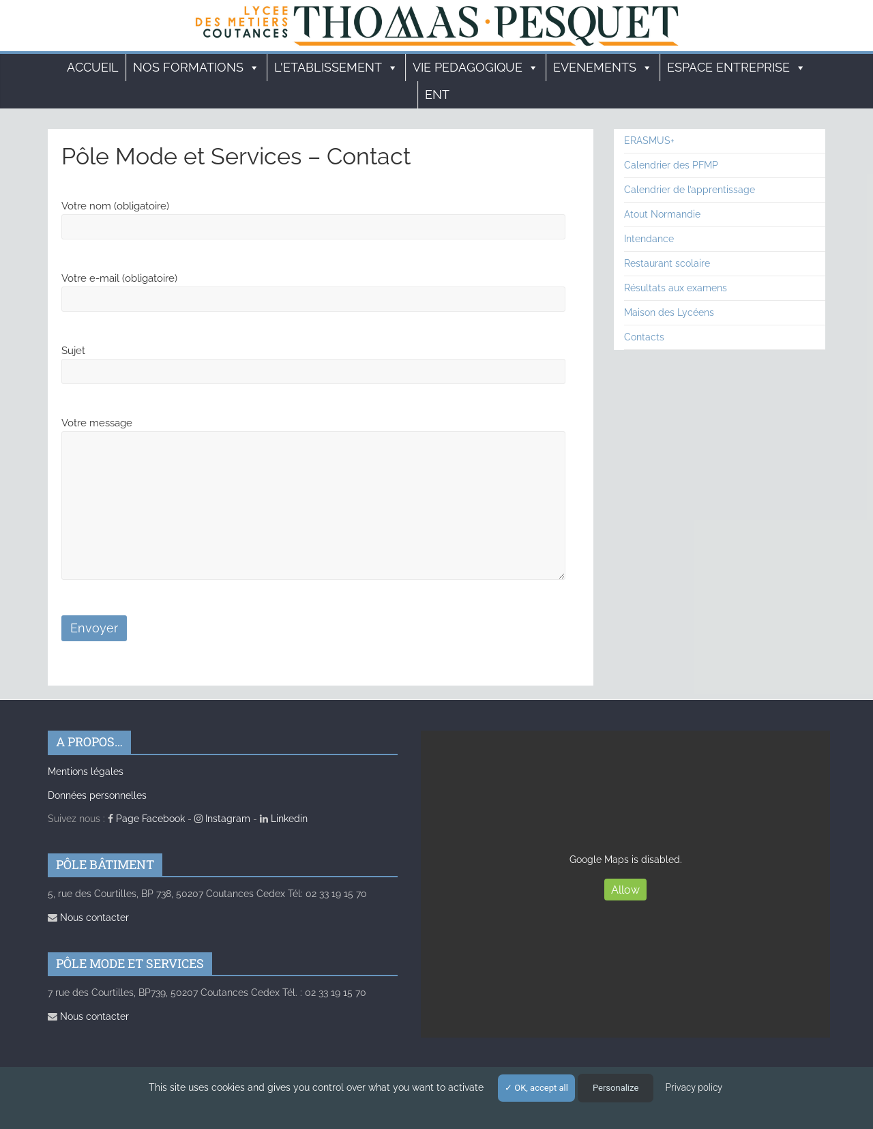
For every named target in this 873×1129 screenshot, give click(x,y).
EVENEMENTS (603, 67)
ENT (437, 94)
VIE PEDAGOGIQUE (476, 67)
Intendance (649, 238)
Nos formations (196, 67)
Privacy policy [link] (693, 1087)
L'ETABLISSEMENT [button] (336, 67)
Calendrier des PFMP (671, 165)
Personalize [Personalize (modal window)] (615, 1088)
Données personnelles (97, 795)
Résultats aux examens (675, 287)
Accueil (93, 67)
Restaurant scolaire (667, 263)
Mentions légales (85, 771)
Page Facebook (146, 818)
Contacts (644, 337)
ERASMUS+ (649, 140)
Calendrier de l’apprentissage (689, 189)
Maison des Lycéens (669, 312)
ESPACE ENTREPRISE (736, 67)
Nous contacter (88, 917)
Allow (625, 889)
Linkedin (284, 818)
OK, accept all (536, 1088)
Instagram (222, 818)
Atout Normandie (662, 214)
